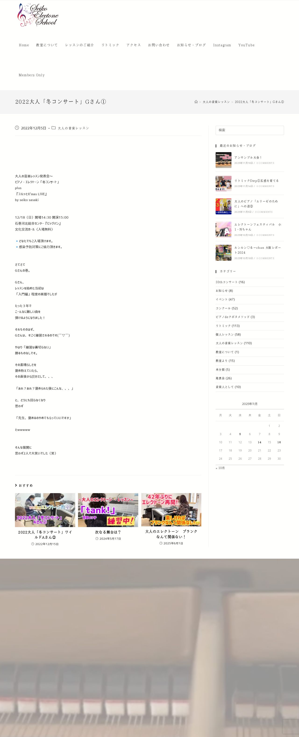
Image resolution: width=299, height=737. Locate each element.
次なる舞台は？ (108, 532)
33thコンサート (227, 282)
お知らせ (222, 291)
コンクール (223, 308)
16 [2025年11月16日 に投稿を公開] (279, 442)
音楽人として (225, 387)
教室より (222, 361)
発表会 (220, 378)
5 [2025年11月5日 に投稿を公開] (240, 434)
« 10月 (220, 468)
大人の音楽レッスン (73, 128)
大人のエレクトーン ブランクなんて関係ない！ (171, 534)
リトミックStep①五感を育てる (256, 181)
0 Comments (265, 163)
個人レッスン (225, 334)
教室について (225, 352)
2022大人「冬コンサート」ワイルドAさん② (45, 534)
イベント (222, 299)
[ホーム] (196, 102)
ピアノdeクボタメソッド (233, 317)
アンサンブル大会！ (248, 157)
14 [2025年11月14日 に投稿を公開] (259, 442)
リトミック (223, 326)
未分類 (220, 369)
